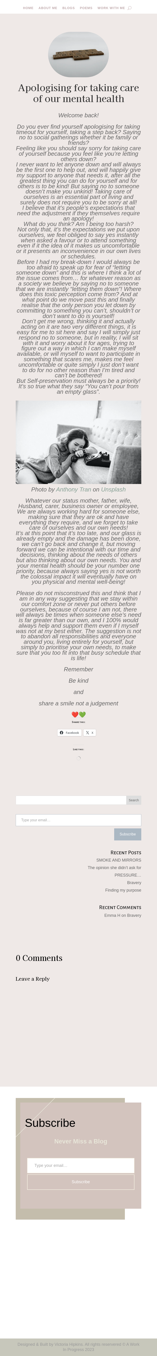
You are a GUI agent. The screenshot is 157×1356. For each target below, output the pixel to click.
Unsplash (113, 489)
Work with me (111, 8)
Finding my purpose (123, 890)
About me (48, 8)
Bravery (134, 882)
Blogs (68, 8)
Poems (86, 8)
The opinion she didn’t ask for (114, 867)
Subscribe (128, 834)
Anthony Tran (73, 489)
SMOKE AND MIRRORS (118, 860)
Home (28, 8)
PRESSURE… (128, 875)
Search (134, 800)
